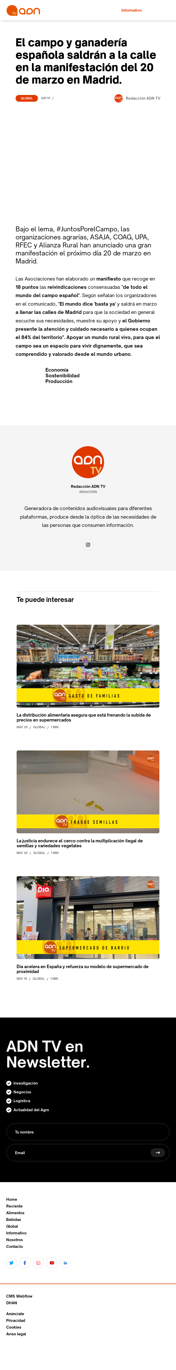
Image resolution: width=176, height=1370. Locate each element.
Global (27, 98)
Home (11, 1199)
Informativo (16, 1233)
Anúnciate (15, 1314)
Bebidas (13, 1219)
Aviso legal (16, 1334)
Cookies (13, 1327)
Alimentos (15, 1213)
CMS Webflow (19, 1296)
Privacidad (15, 1320)
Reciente (14, 1206)
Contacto (14, 1246)
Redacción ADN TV (88, 486)
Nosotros (14, 1240)
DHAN (11, 1303)
